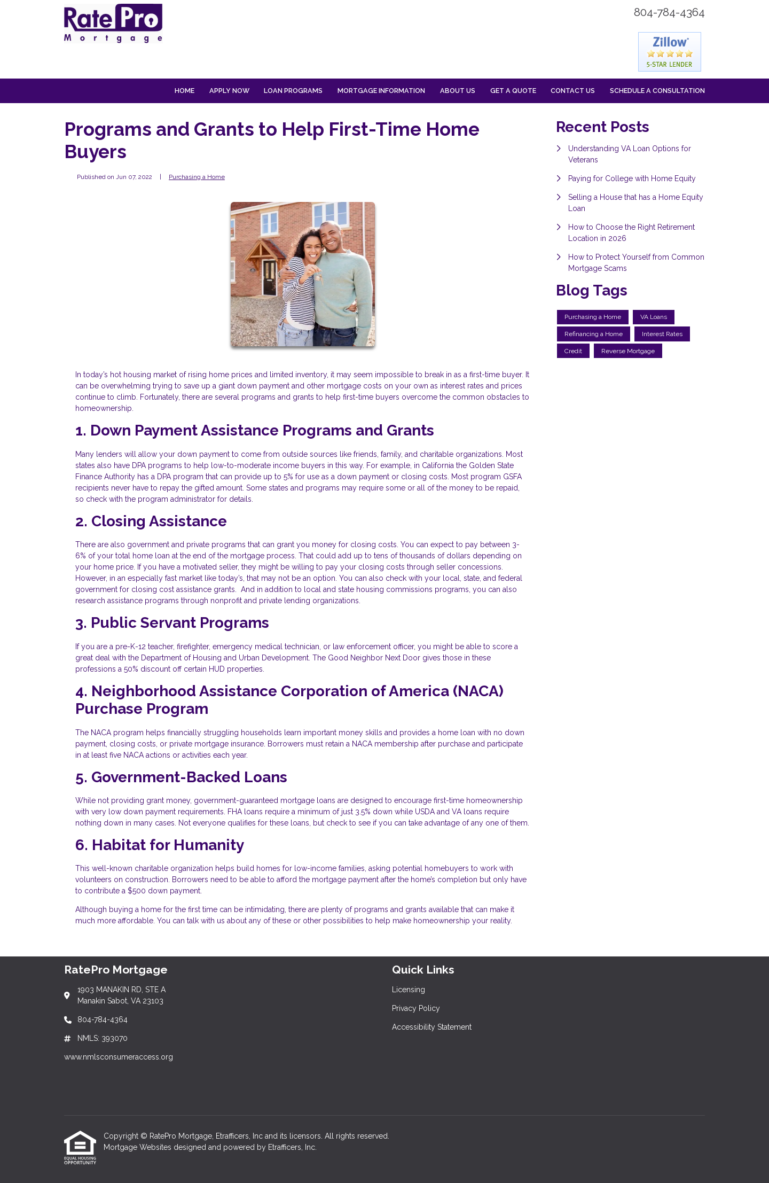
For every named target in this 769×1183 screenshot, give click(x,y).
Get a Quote (513, 91)
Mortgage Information (381, 91)
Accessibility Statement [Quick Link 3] (432, 1027)
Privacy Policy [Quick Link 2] (416, 1008)
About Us (457, 91)
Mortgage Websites (139, 1147)
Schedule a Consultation (657, 91)
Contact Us (573, 91)
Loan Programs (293, 91)
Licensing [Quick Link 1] (408, 989)
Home (184, 91)
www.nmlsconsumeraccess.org (118, 1057)
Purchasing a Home (197, 177)
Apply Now (229, 91)
